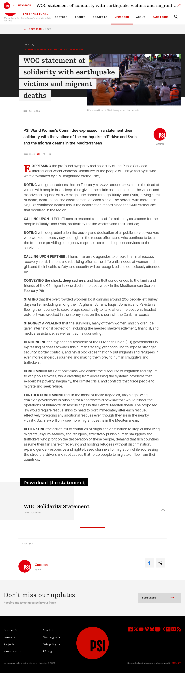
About (140, 17)
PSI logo (48, 651)
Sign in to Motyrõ (161, 6)
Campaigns (160, 17)
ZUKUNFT (176, 663)
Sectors (61, 17)
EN (61, 6)
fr (44, 154)
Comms (160, 144)
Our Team (113, 6)
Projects (100, 17)
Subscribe (158, 598)
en (38, 154)
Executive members (139, 6)
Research (88, 6)
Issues (80, 17)
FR (67, 6)
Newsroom (122, 17)
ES (73, 6)
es (49, 154)
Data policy (50, 644)
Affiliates (100, 6)
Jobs (123, 6)
